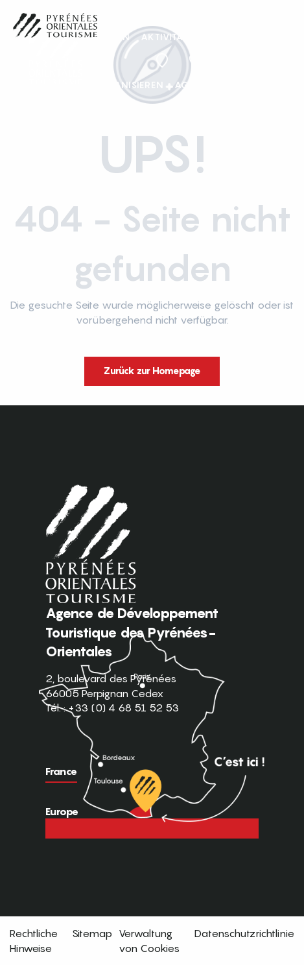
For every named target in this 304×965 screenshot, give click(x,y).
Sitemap (92, 933)
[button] (270, 61)
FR (243, 60)
